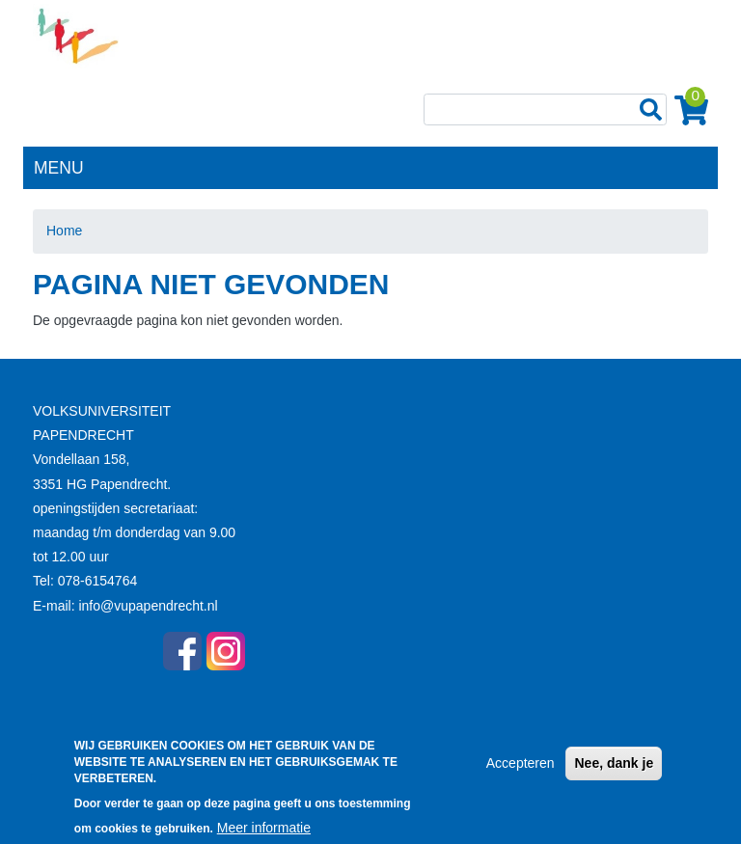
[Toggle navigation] (693, 166)
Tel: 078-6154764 (85, 580)
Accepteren (520, 771)
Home (64, 230)
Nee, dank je (613, 771)
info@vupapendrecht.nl (147, 605)
